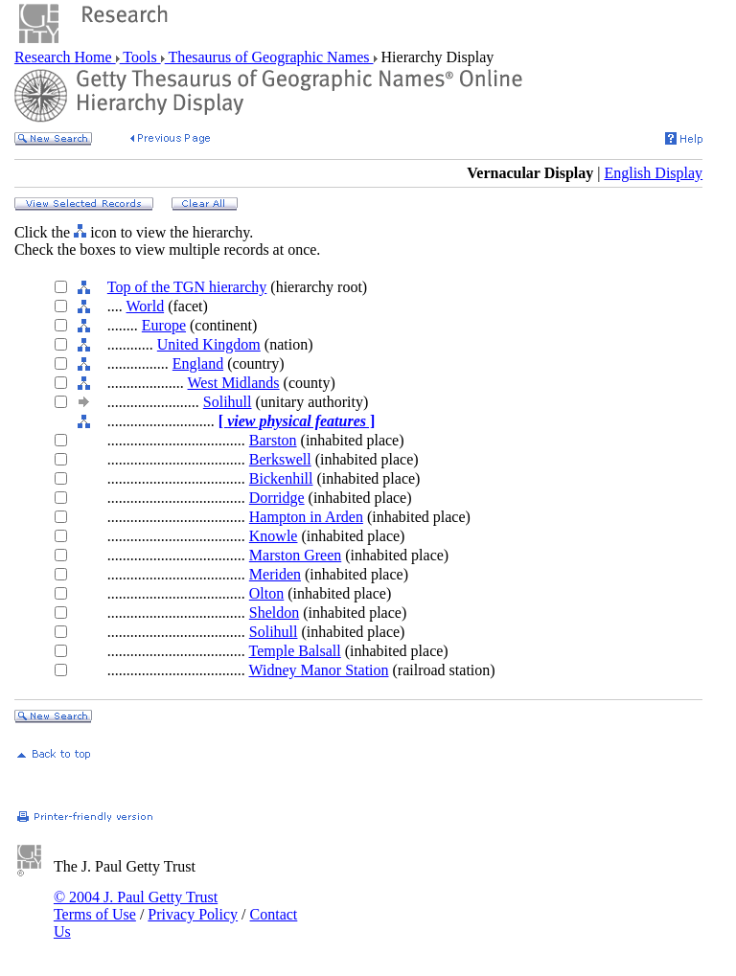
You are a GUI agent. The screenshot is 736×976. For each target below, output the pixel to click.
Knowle (273, 536)
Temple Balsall (295, 651)
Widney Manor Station (319, 670)
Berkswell (280, 459)
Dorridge (277, 497)
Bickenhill (281, 478)
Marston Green (295, 555)
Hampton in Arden (306, 517)
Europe (164, 325)
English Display (653, 173)
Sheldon (274, 612)
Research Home (65, 57)
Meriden (275, 574)
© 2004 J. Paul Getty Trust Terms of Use (136, 905)
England (197, 363)
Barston (273, 440)
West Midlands (234, 383)
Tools (140, 57)
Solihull (227, 402)
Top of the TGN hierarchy (187, 287)
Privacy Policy (193, 914)
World (145, 306)
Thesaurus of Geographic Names (269, 57)
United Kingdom (209, 344)
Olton (266, 593)
